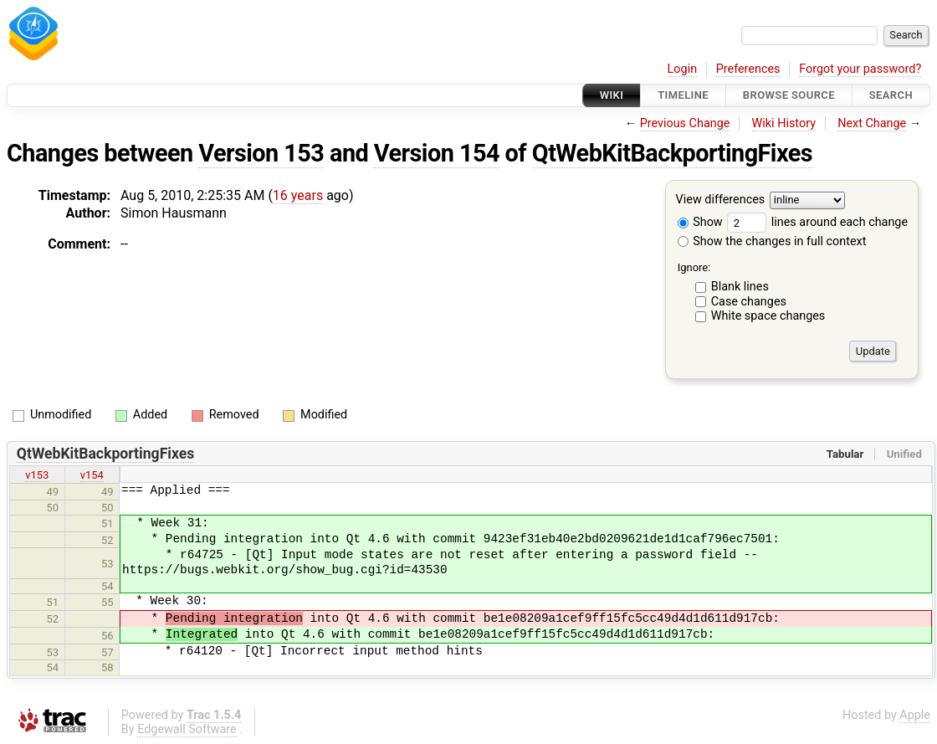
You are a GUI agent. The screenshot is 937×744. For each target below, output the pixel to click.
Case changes (748, 302)
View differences (720, 200)
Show (700, 222)
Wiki (612, 95)
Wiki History (784, 123)
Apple (914, 715)
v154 (92, 475)
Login (683, 69)
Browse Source (789, 95)
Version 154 (436, 153)
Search (891, 95)
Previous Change (685, 123)
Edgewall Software (187, 729)
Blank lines (740, 287)
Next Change (871, 123)
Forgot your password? (860, 69)
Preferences (748, 69)
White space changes (768, 316)
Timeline (683, 95)
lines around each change (817, 222)
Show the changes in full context (772, 241)
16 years (298, 195)
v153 (37, 475)
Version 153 (261, 153)
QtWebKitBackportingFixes (672, 153)
